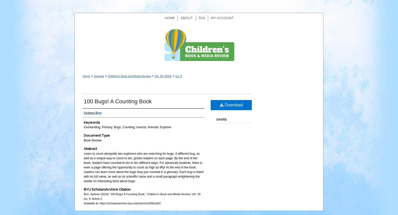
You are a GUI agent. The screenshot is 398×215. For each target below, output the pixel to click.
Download (231, 105)
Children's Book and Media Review (199, 48)
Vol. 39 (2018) (163, 76)
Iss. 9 (178, 76)
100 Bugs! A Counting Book (118, 101)
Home (86, 76)
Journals (99, 76)
